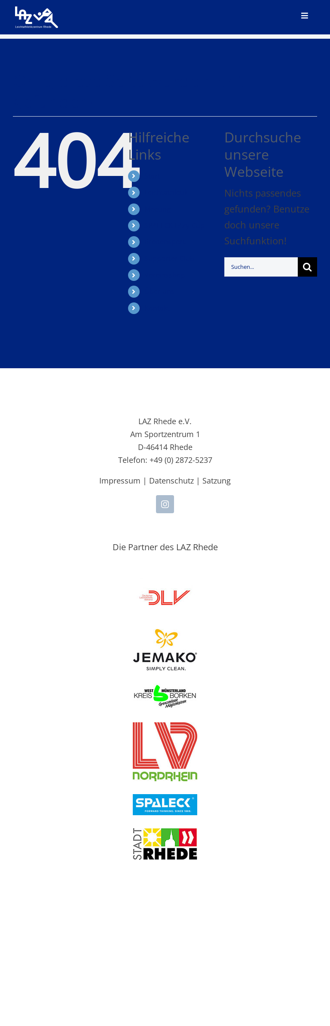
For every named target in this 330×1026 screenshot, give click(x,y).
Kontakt (157, 308)
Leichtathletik (166, 192)
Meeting (157, 209)
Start (152, 176)
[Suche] (307, 267)
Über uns (159, 291)
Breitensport (165, 241)
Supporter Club (169, 258)
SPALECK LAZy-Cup (174, 225)
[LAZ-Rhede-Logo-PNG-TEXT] (36, 11)
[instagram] (165, 504)
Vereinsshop (164, 275)
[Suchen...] (261, 267)
